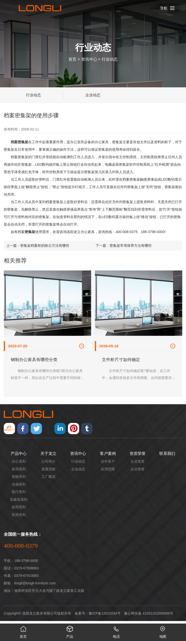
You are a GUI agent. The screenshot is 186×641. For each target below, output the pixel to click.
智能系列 (19, 479)
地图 (163, 631)
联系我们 (167, 456)
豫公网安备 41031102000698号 (148, 616)
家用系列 (19, 472)
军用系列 (19, 517)
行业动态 (110, 59)
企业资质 (138, 464)
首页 (72, 59)
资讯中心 (89, 59)
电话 (116, 631)
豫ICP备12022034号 (105, 616)
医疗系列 (19, 494)
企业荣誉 (138, 472)
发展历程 (48, 472)
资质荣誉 (138, 456)
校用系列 (19, 510)
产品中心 (19, 456)
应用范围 (108, 472)
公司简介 (48, 464)
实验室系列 (18, 502)
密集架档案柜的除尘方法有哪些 (44, 246)
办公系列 (19, 464)
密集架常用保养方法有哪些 (131, 246)
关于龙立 (48, 456)
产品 (69, 631)
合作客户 (108, 464)
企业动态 (92, 95)
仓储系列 (19, 487)
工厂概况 (48, 479)
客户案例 (108, 456)
